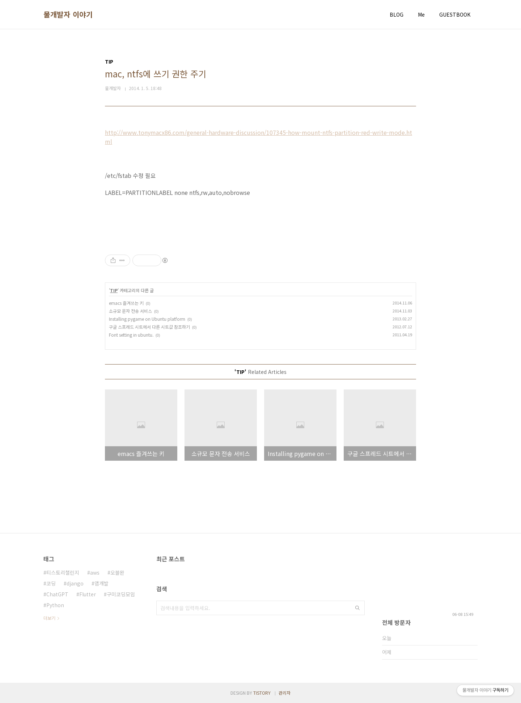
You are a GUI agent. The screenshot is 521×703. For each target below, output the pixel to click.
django (75, 583)
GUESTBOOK (454, 14)
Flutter (87, 594)
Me (421, 14)
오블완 (117, 572)
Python (55, 605)
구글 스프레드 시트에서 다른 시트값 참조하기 (149, 327)
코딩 (51, 583)
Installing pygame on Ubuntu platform (147, 319)
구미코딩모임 (121, 594)
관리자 (285, 693)
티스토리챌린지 (62, 572)
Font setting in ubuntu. (131, 335)
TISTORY (262, 693)
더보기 (49, 618)
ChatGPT (57, 594)
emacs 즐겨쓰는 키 (126, 303)
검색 (357, 608)
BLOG (396, 14)
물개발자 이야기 (68, 14)
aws (94, 572)
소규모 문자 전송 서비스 (130, 311)
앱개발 (101, 583)
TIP (114, 290)
